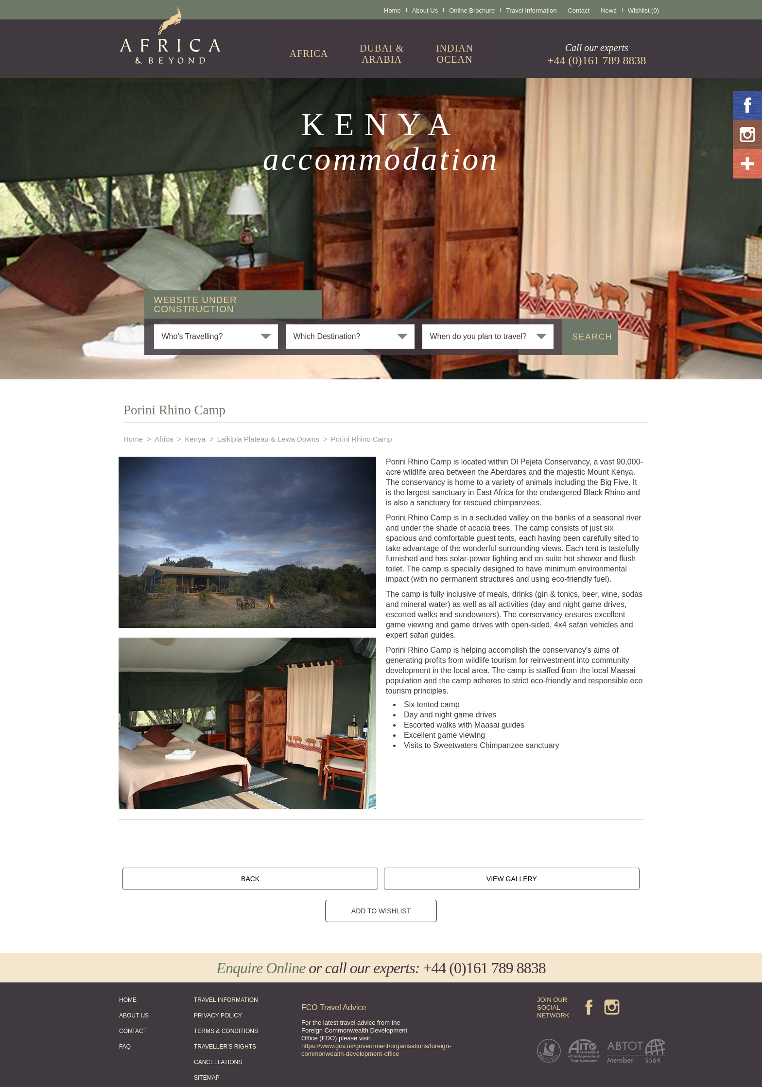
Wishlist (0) (643, 10)
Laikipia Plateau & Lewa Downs (268, 439)
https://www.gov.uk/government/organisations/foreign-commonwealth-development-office (376, 1017)
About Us (425, 10)
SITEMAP (207, 1045)
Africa (164, 439)
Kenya (195, 439)
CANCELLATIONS (218, 1029)
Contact (578, 10)
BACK (278, 875)
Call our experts (596, 54)
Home (392, 10)
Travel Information (531, 10)
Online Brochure (472, 10)
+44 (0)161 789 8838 (484, 935)
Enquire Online (260, 935)
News (609, 10)
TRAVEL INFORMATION (226, 967)
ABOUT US (134, 983)
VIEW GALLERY (365, 875)
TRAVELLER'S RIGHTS (225, 1014)
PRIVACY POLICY (218, 983)
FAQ (125, 1014)
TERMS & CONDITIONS (226, 998)
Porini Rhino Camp (361, 439)
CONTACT (133, 998)
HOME (128, 967)
